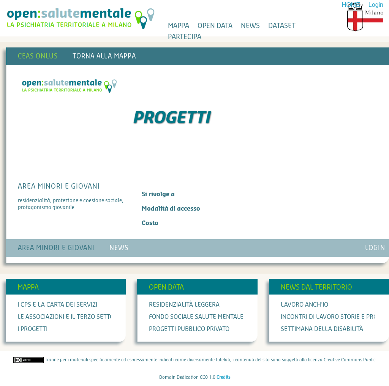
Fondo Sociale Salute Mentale (196, 317)
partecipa (184, 36)
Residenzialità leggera (184, 305)
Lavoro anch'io (304, 305)
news (250, 25)
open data (215, 25)
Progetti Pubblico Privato (189, 329)
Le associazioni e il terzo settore (69, 317)
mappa (178, 25)
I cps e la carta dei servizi (57, 305)
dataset (282, 25)
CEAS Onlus (38, 56)
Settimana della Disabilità (322, 329)
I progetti (32, 329)
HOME (351, 5)
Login (375, 5)
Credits (223, 377)
